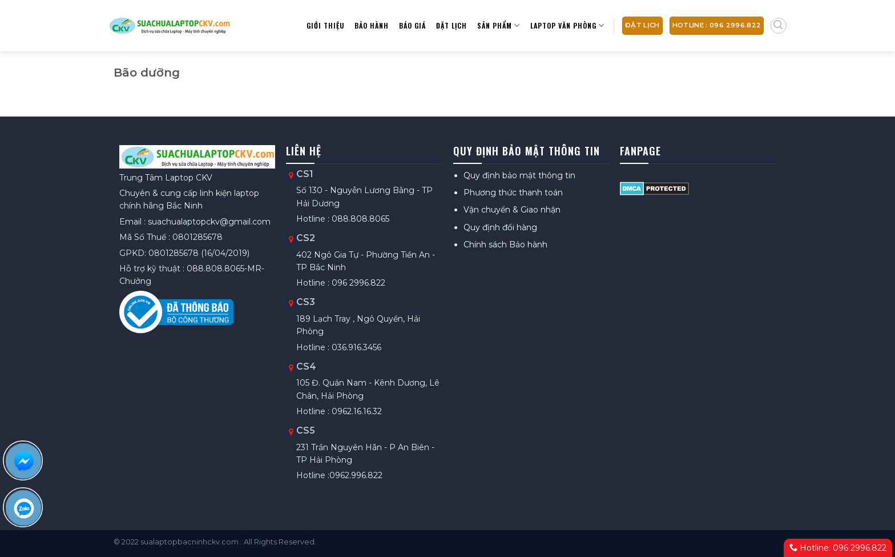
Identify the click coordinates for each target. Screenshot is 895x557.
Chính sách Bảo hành (505, 244)
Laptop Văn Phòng (567, 25)
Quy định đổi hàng (500, 227)
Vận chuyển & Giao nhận (512, 210)
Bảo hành (371, 25)
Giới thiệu (325, 25)
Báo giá (412, 25)
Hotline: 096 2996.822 (837, 548)
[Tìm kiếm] (779, 26)
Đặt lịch (451, 25)
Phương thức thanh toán (513, 192)
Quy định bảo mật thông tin (519, 175)
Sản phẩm (498, 25)
